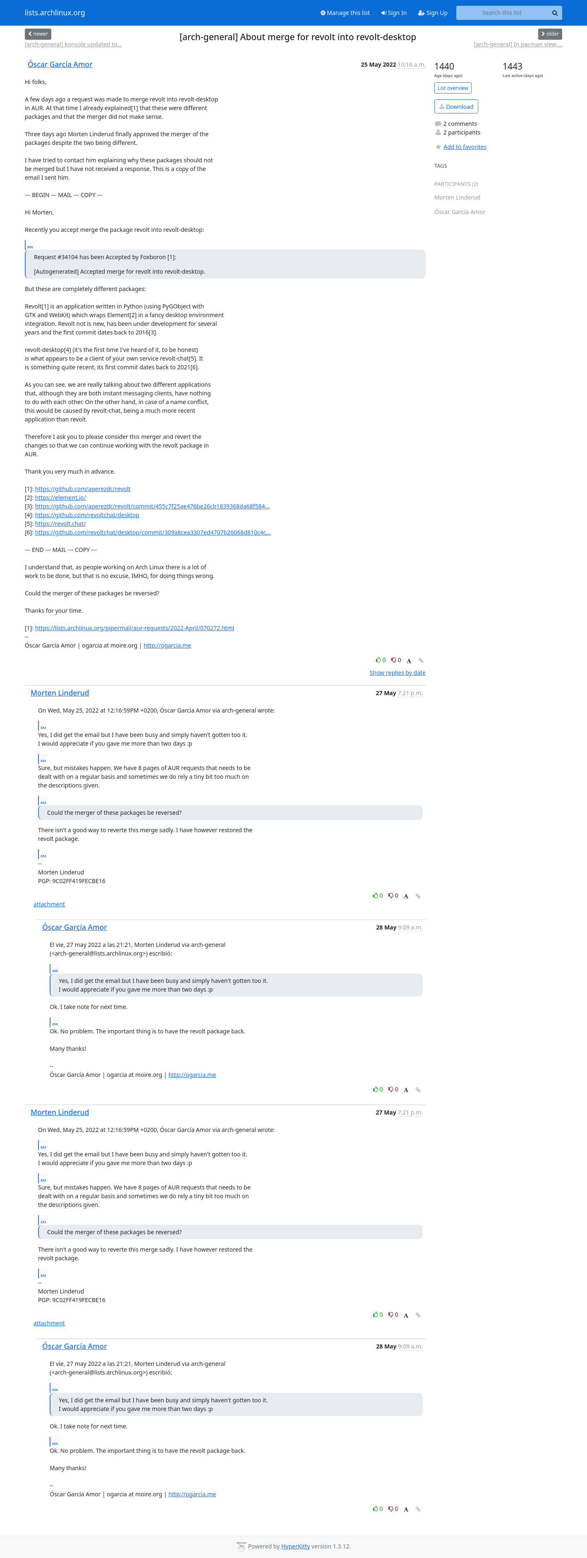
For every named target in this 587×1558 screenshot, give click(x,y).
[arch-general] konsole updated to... (73, 44)
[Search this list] (502, 13)
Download (456, 107)
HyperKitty (295, 1546)
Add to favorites (460, 147)
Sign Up (433, 13)
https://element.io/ (60, 497)
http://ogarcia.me (167, 645)
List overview (453, 88)
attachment (49, 904)
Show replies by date (398, 673)
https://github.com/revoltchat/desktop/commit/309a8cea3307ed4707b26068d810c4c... (153, 532)
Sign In (394, 13)
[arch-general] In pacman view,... (518, 44)
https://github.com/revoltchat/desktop (87, 515)
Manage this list (345, 13)
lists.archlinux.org (55, 13)
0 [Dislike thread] (396, 660)
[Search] (554, 13)
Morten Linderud (60, 693)
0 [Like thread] (381, 660)
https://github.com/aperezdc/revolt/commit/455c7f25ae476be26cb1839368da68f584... (152, 506)
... (30, 244)
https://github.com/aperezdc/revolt (83, 489)
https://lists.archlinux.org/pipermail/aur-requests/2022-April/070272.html (134, 628)
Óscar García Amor (60, 64)
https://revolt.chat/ (60, 523)
